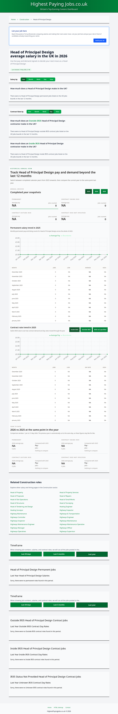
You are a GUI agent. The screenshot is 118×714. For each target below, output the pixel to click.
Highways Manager (17, 528)
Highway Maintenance (18, 514)
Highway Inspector (66, 510)
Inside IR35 (74, 330)
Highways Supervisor (67, 531)
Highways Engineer (67, 517)
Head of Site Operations (19, 499)
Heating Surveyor (16, 510)
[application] (59, 248)
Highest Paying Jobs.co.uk (59, 4)
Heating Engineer (66, 507)
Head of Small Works (67, 499)
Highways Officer (66, 528)
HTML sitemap (58, 707)
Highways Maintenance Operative (72, 524)
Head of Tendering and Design (21, 507)
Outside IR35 (86, 330)
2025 (88, 191)
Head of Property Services (69, 492)
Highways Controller (17, 517)
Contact (67, 707)
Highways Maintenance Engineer (22, 524)
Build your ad (99, 40)
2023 (104, 191)
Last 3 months (58, 554)
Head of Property (16, 492)
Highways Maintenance (68, 521)
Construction (24, 19)
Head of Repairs (65, 496)
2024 (96, 191)
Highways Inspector (17, 521)
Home (13, 19)
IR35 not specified (100, 330)
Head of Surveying (66, 503)
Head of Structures (17, 503)
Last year (92, 554)
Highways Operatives (18, 531)
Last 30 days (26, 554)
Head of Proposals (17, 496)
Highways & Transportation (70, 514)
